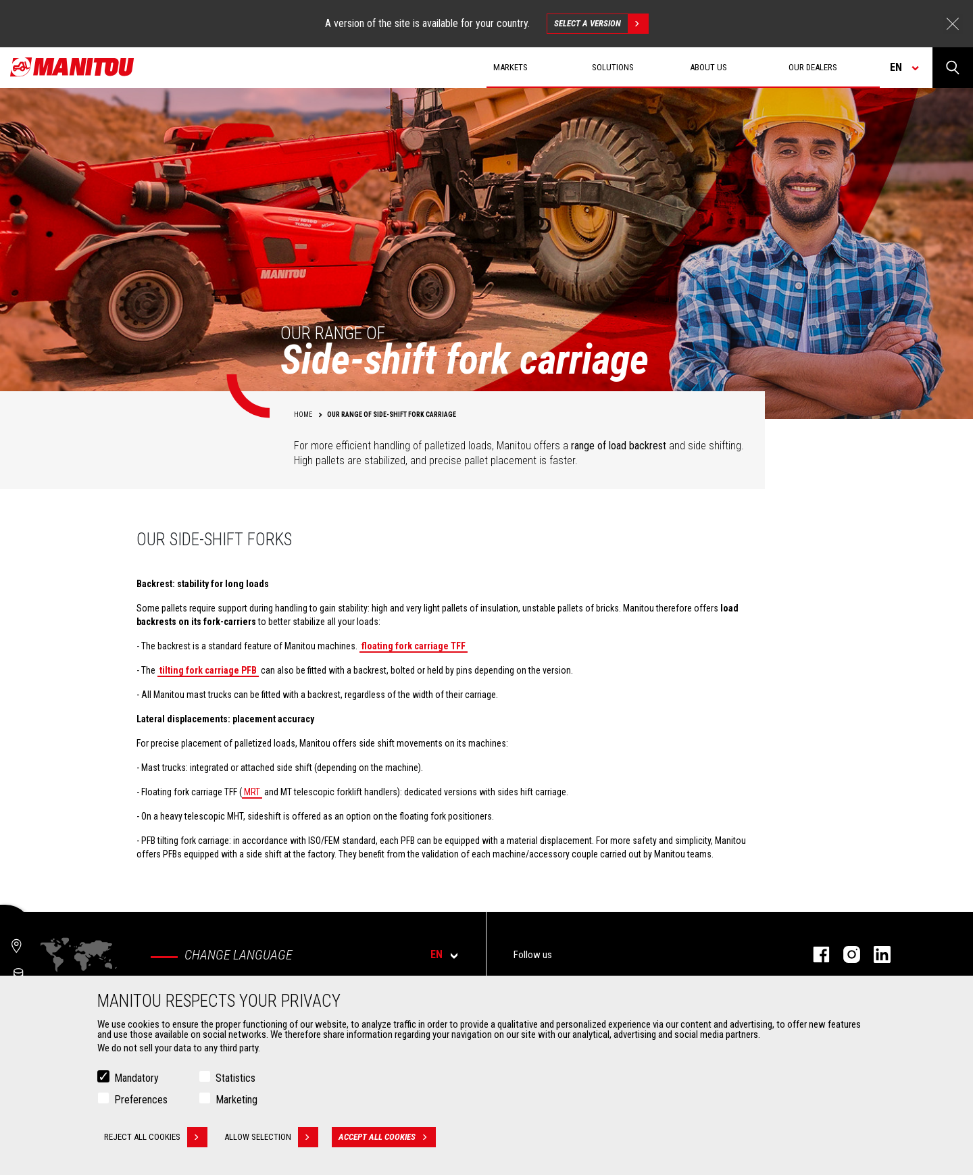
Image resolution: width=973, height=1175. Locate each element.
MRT (252, 791)
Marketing (236, 1099)
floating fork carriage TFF (413, 646)
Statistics (235, 1078)
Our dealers (813, 67)
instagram (845, 954)
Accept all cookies (387, 1137)
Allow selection (271, 1137)
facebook (814, 954)
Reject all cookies (155, 1137)
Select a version (601, 23)
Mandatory (136, 1078)
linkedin (875, 954)
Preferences (141, 1099)
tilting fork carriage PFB (208, 670)
